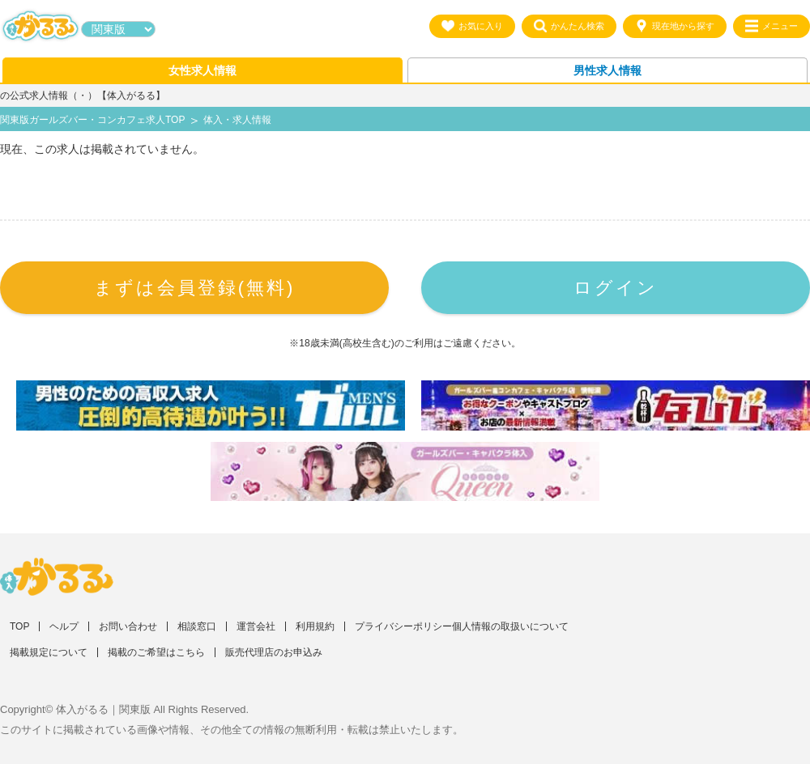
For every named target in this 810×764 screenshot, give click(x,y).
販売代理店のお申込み (273, 652)
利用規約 (315, 626)
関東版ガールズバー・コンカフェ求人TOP (92, 119)
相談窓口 (196, 626)
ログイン (615, 288)
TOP (19, 626)
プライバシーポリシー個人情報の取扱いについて (462, 626)
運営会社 (256, 626)
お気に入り (472, 25)
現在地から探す (674, 25)
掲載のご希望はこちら (156, 652)
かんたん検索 (569, 25)
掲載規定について (48, 652)
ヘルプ (64, 626)
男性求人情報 (607, 70)
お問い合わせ (128, 626)
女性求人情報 (202, 70)
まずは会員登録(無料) (195, 288)
